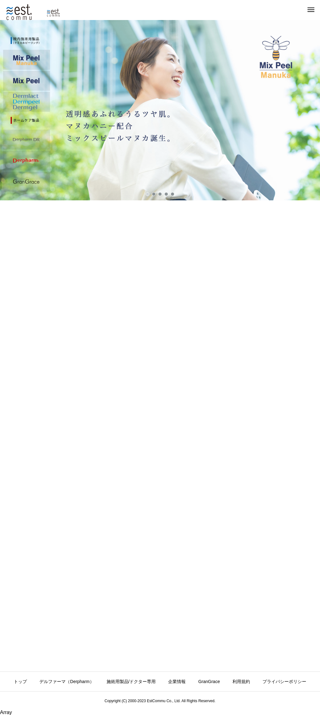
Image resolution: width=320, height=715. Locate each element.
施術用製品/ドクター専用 (131, 681)
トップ (20, 681)
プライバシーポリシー (284, 681)
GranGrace (209, 681)
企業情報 (177, 681)
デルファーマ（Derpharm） (66, 681)
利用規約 (241, 681)
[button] (160, 111)
